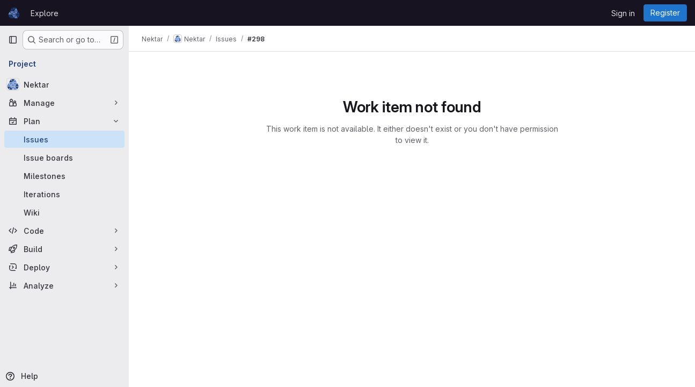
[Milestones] (64, 175)
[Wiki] (64, 212)
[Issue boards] (64, 157)
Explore (44, 13)
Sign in (623, 13)
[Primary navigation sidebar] (12, 39)
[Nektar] (64, 84)
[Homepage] (14, 13)
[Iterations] (64, 194)
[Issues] (64, 139)
